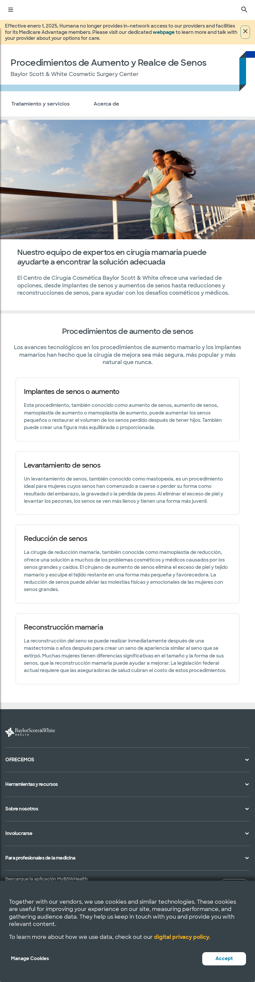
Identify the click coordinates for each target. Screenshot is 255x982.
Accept (224, 958)
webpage (164, 32)
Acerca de (106, 104)
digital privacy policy (181, 937)
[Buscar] (244, 10)
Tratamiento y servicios (40, 104)
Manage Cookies (30, 958)
